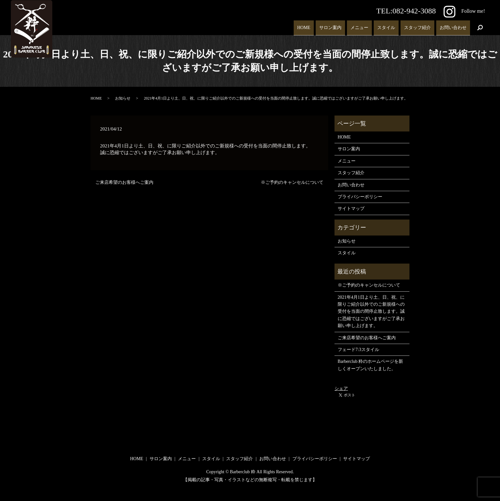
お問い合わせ (453, 25)
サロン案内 (330, 25)
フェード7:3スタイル (358, 349)
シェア (341, 388)
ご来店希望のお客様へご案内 (124, 182)
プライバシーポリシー (360, 196)
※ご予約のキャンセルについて (292, 182)
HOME (303, 25)
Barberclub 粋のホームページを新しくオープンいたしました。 (370, 365)
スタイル (386, 25)
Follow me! (464, 11)
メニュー (359, 25)
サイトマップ (351, 208)
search (480, 25)
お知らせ (122, 98)
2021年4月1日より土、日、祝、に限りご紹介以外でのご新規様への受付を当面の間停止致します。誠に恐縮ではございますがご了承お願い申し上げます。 (371, 311)
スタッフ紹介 (417, 25)
